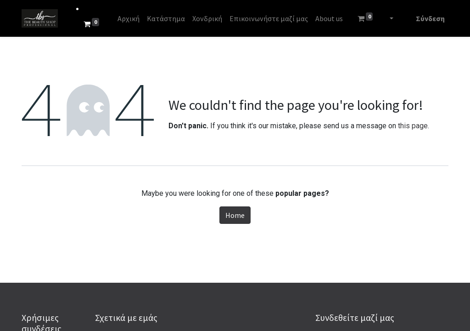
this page (413, 125)
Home (235, 215)
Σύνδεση (430, 18)
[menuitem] (128, 18)
